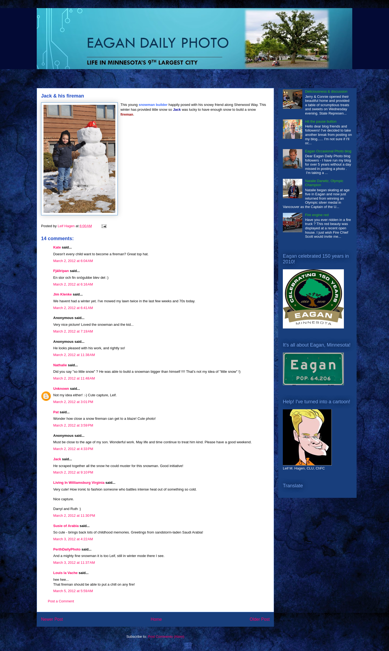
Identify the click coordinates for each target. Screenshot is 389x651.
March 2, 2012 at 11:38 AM (74, 355)
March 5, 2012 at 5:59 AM (73, 591)
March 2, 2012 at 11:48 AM (74, 378)
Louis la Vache (65, 573)
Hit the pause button (320, 121)
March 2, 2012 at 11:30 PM (74, 516)
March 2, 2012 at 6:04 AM (73, 261)
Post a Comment (61, 601)
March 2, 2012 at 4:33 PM (73, 449)
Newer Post (52, 619)
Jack (57, 459)
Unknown (61, 389)
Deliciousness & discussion (326, 91)
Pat (56, 412)
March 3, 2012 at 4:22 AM (73, 539)
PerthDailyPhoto (67, 549)
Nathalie (60, 365)
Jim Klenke (62, 294)
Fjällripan (61, 271)
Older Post (260, 619)
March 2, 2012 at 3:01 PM (73, 402)
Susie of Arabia (66, 526)
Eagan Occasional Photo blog (328, 151)
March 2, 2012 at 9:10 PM (73, 472)
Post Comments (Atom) (166, 637)
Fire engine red (316, 215)
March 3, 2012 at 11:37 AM (74, 563)
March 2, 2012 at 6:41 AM (73, 308)
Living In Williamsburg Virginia (79, 483)
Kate (57, 247)
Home (156, 619)
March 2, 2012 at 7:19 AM (73, 331)
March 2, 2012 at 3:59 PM (73, 425)
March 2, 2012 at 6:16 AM (73, 284)
